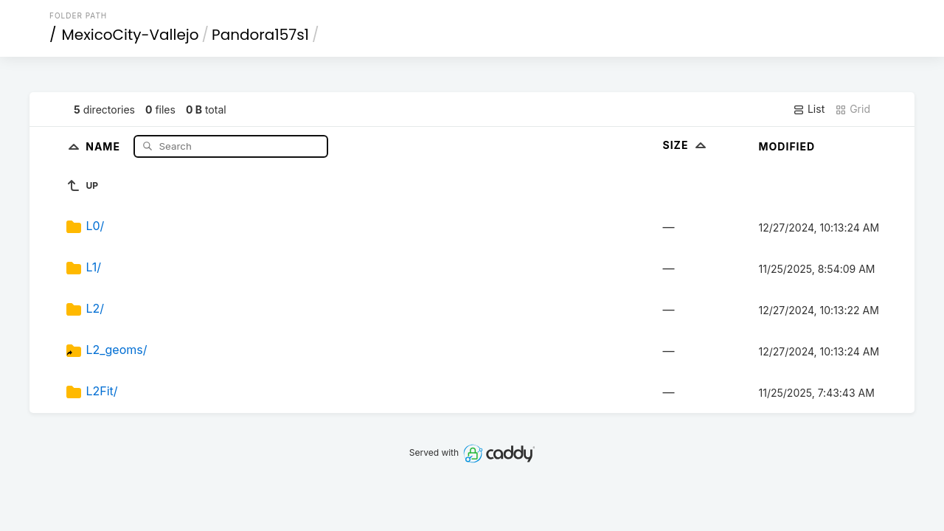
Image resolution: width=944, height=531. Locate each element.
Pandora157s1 (260, 34)
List (809, 109)
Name (104, 145)
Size (686, 145)
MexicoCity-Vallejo (130, 34)
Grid (852, 109)
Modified (787, 146)
